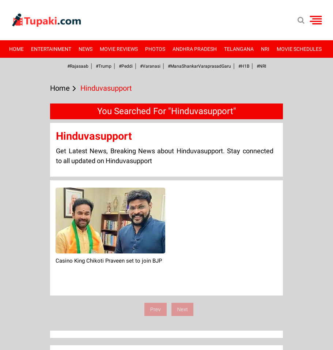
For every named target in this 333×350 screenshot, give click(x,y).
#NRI (261, 66)
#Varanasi (150, 66)
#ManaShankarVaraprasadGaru (199, 66)
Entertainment (51, 49)
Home (16, 49)
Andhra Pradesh (195, 49)
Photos (155, 49)
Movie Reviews (119, 49)
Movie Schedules (299, 49)
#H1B (243, 66)
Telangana (239, 49)
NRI (265, 49)
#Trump (103, 66)
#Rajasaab (77, 66)
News (85, 49)
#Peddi (126, 66)
